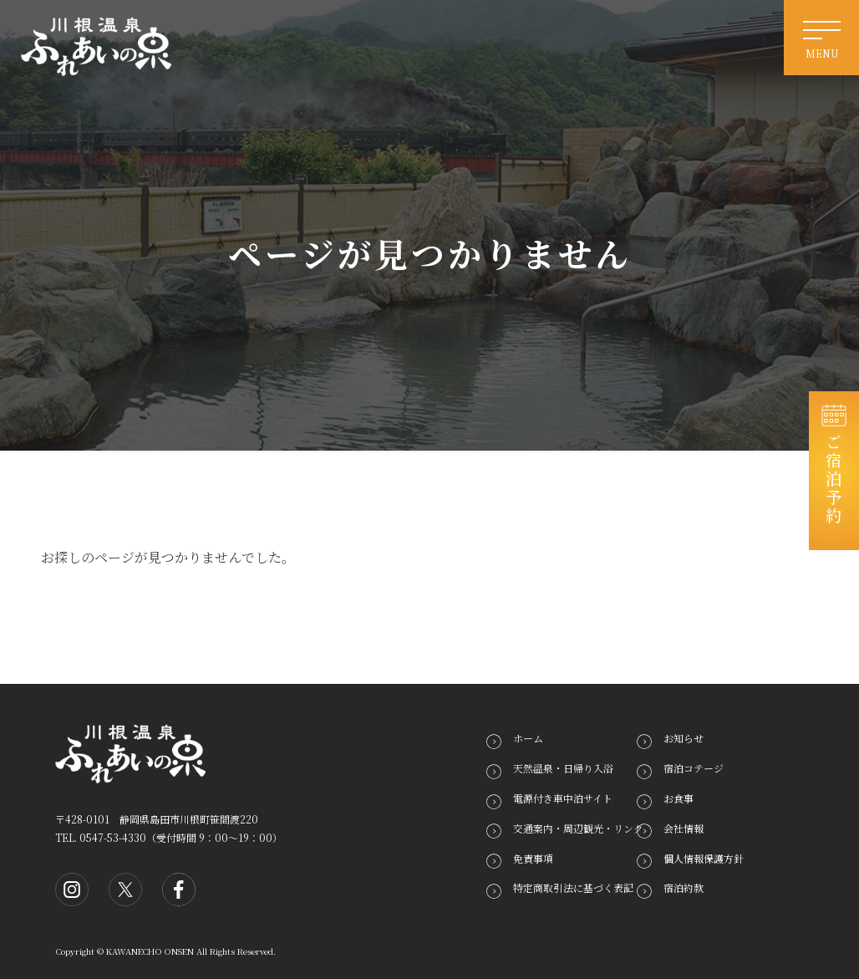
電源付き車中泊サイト (562, 798)
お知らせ (683, 738)
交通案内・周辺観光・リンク (578, 828)
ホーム (528, 738)
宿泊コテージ (693, 768)
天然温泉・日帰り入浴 (563, 768)
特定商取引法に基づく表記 (573, 887)
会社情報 (683, 828)
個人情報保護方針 (703, 857)
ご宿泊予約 (834, 479)
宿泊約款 (683, 887)
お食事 (678, 798)
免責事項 (533, 857)
